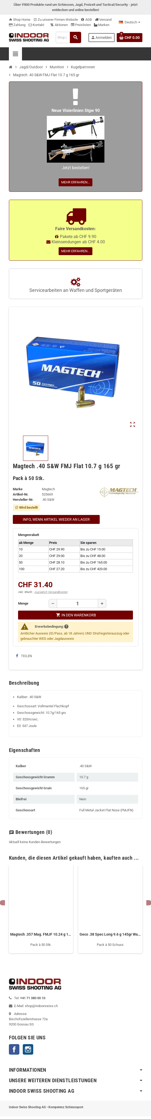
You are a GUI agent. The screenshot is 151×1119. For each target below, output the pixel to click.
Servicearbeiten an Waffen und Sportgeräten (75, 285)
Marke (18, 489)
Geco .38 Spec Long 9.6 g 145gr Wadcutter (110, 934)
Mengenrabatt (28, 535)
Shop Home (19, 20)
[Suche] (68, 37)
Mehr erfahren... (75, 182)
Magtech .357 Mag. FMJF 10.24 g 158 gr (41, 934)
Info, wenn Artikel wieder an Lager (56, 519)
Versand (103, 20)
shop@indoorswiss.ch (41, 1006)
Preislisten (81, 25)
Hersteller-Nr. (23, 500)
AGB (86, 20)
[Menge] (77, 603)
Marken (101, 25)
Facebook (14, 1049)
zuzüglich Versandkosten (51, 592)
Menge (23, 603)
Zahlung (17, 25)
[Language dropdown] (129, 22)
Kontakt (36, 25)
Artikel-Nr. (21, 494)
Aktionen (59, 25)
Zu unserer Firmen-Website (55, 20)
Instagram (28, 1049)
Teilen (24, 656)
